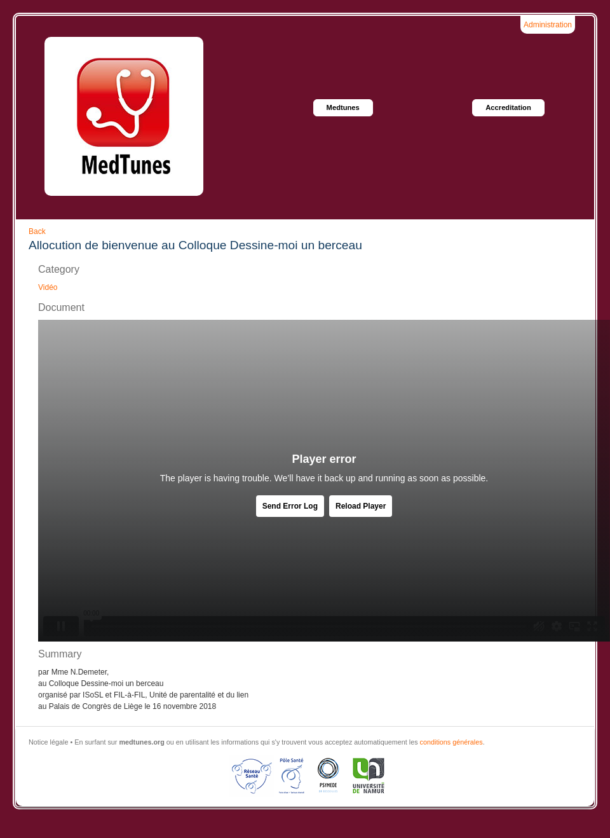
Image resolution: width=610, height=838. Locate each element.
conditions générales (451, 742)
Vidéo (47, 287)
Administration (548, 24)
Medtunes (343, 107)
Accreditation (508, 107)
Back (37, 231)
